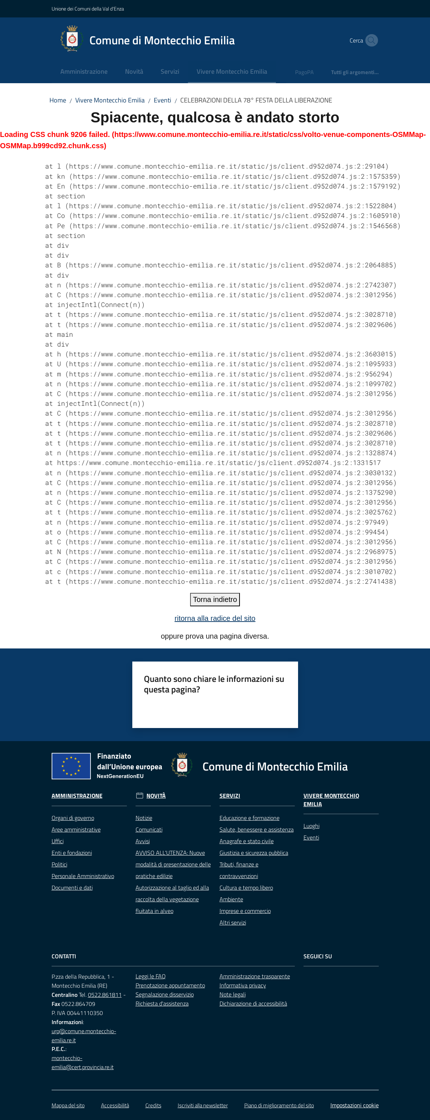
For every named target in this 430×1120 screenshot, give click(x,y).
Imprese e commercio (245, 910)
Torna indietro (215, 599)
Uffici (58, 841)
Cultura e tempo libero (246, 887)
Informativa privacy (243, 985)
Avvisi (143, 841)
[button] (370, 40)
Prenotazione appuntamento (170, 985)
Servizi (230, 796)
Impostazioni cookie (354, 1105)
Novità (156, 796)
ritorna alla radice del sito (214, 618)
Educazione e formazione (250, 817)
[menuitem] (84, 72)
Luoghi (312, 825)
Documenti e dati (72, 887)
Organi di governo (73, 817)
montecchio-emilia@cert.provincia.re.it (83, 1062)
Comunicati (149, 829)
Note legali (233, 994)
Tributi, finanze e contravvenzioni (239, 870)
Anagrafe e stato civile (247, 841)
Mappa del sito (68, 1105)
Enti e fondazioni (72, 852)
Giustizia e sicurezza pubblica (254, 852)
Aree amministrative (76, 829)
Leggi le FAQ (151, 976)
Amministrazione (77, 796)
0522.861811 (105, 994)
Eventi (162, 100)
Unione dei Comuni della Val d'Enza (88, 8)
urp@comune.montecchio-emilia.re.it (84, 1035)
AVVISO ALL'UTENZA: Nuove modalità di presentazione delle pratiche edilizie (173, 864)
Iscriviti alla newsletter (203, 1105)
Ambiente (231, 899)
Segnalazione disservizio (165, 994)
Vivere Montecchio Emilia (110, 100)
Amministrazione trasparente (255, 976)
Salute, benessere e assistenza (257, 829)
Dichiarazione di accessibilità (253, 1003)
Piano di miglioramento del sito (279, 1105)
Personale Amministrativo (83, 876)
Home (57, 100)
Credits (153, 1105)
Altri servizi (233, 922)
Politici (59, 864)
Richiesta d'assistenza (162, 1003)
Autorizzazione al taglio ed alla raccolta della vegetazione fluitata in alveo (172, 899)
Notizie (144, 817)
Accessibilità (115, 1105)
